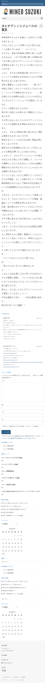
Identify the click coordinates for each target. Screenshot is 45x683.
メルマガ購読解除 (8, 449)
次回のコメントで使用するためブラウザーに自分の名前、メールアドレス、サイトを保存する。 (21, 426)
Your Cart (5, 1)
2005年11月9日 (38, 318)
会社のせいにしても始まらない (12, 506)
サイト (3, 419)
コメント (3, 380)
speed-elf (6, 318)
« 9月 (3, 554)
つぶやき (8, 33)
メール (3, 411)
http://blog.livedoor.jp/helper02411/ (10, 353)
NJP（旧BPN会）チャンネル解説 (13, 515)
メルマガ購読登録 (8, 446)
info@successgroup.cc (7, 662)
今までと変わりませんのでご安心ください (16, 503)
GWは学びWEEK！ (9, 512)
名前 (3, 404)
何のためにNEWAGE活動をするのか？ (14, 509)
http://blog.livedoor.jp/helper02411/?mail (11, 366)
